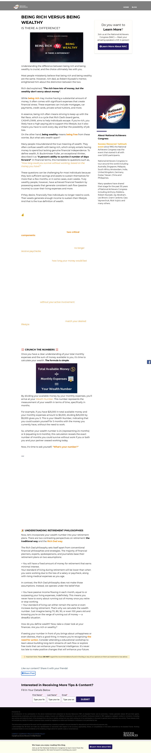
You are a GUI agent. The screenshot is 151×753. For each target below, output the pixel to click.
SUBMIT (85, 699)
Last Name (52, 695)
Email (64, 695)
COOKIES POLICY (39, 734)
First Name (37, 695)
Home (126, 7)
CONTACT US (16, 734)
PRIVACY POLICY (27, 734)
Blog (134, 7)
